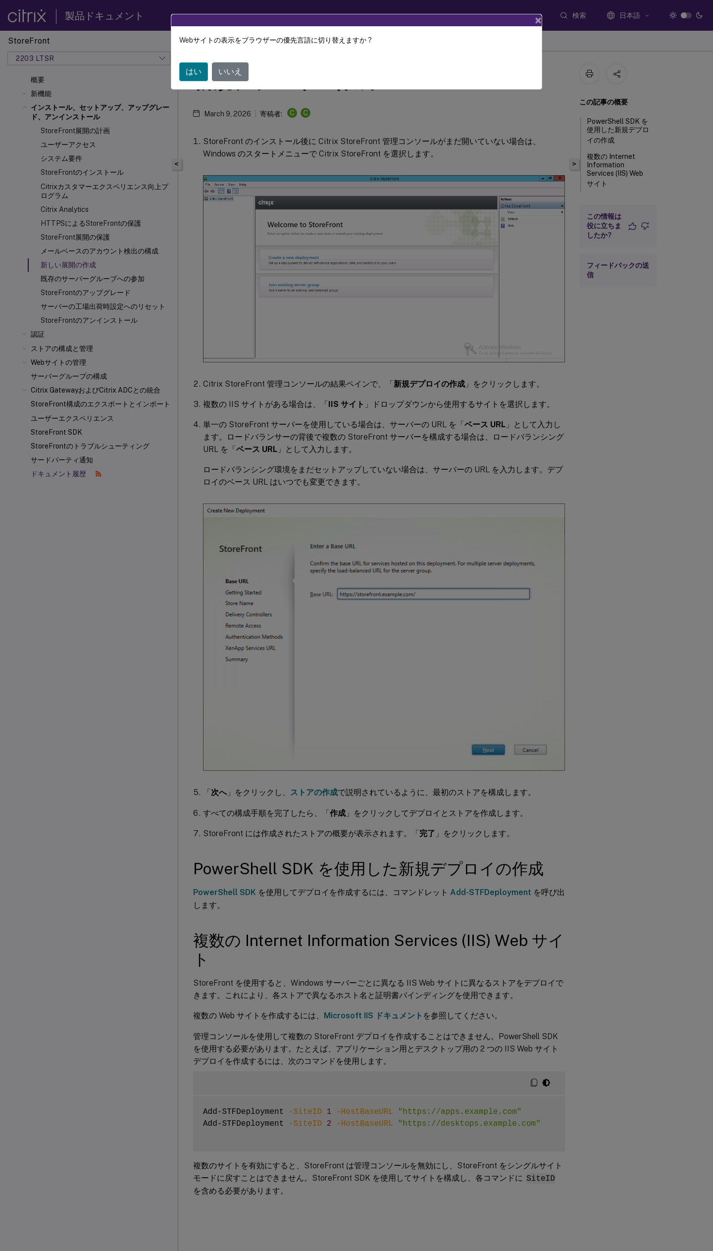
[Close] (538, 20)
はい (194, 71)
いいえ (230, 71)
